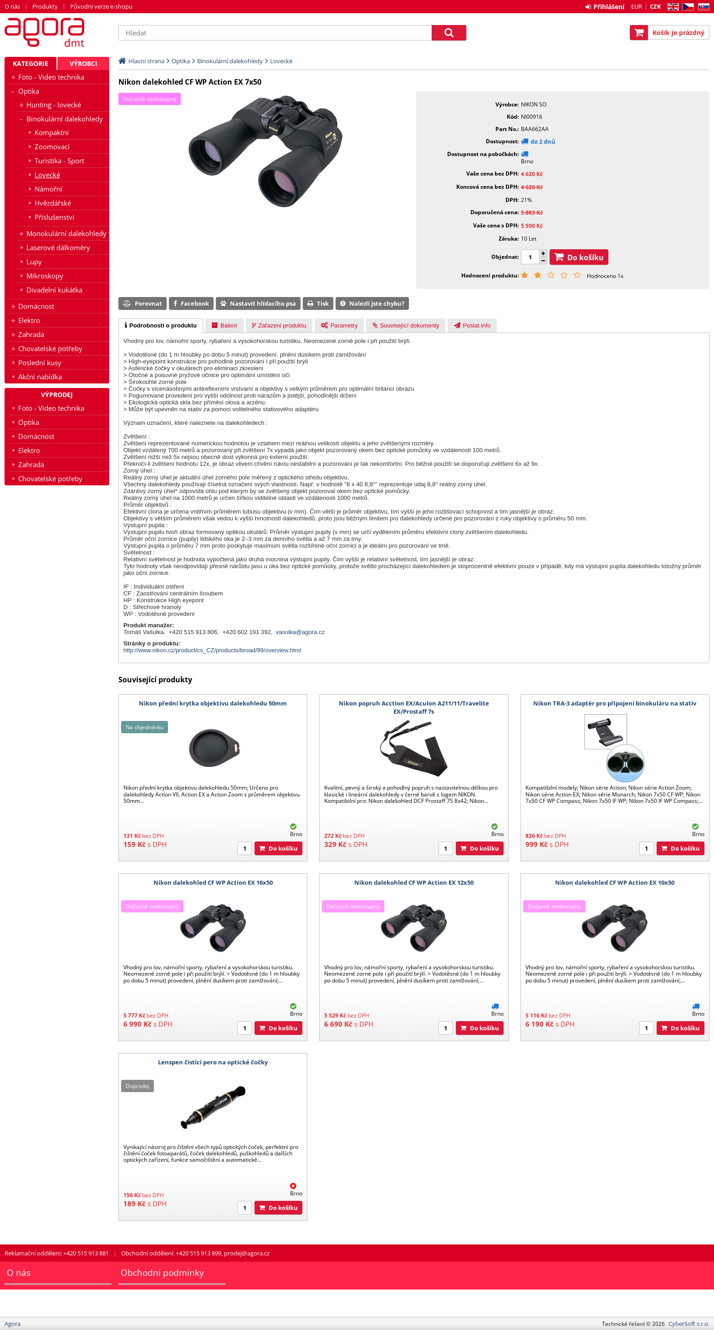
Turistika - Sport (59, 160)
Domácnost (36, 306)
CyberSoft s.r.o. (688, 1324)
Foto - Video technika (51, 76)
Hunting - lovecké (53, 104)
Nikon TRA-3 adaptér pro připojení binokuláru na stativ (614, 703)
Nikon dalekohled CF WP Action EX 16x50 (213, 882)
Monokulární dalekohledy (66, 233)
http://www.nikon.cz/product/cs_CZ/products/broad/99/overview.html (212, 650)
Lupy (34, 261)
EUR (636, 6)
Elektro (29, 320)
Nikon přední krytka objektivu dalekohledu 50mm (213, 703)
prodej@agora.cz (247, 1253)
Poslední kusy (39, 362)
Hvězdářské (53, 202)
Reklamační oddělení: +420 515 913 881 (57, 1253)
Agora (57, 32)
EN (672, 7)
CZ (686, 7)
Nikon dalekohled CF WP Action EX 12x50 (414, 882)
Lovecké (47, 174)
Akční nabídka (40, 376)
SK (702, 7)
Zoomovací (52, 146)
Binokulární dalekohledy (64, 118)
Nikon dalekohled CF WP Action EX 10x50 (614, 882)
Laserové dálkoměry (58, 247)
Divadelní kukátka (54, 289)
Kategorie (30, 63)
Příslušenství (54, 217)
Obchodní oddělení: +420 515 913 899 (171, 1253)
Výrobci (83, 63)
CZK (655, 6)
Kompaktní (52, 132)
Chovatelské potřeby (50, 348)
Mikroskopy (44, 275)
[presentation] (161, 325)
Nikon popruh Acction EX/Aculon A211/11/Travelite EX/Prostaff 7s (414, 707)
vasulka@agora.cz (300, 632)
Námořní (48, 188)
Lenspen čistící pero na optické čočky (213, 1062)
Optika (28, 91)
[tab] (160, 325)
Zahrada (31, 334)
